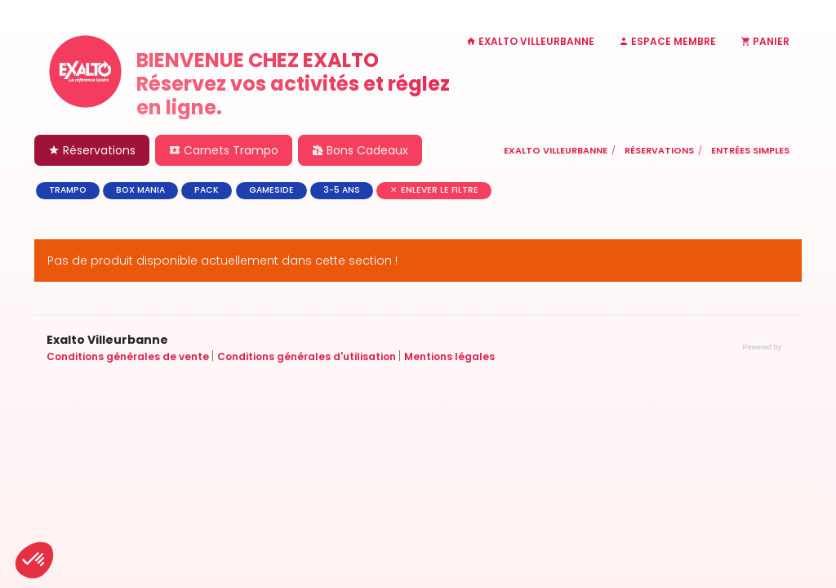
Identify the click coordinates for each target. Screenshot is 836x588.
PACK (206, 190)
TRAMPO (68, 190)
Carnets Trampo (223, 150)
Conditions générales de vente (129, 356)
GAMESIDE (271, 190)
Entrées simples (750, 150)
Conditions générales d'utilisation (307, 356)
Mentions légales (449, 356)
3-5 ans (341, 190)
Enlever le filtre (433, 190)
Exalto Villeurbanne (555, 150)
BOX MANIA (140, 190)
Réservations (92, 150)
